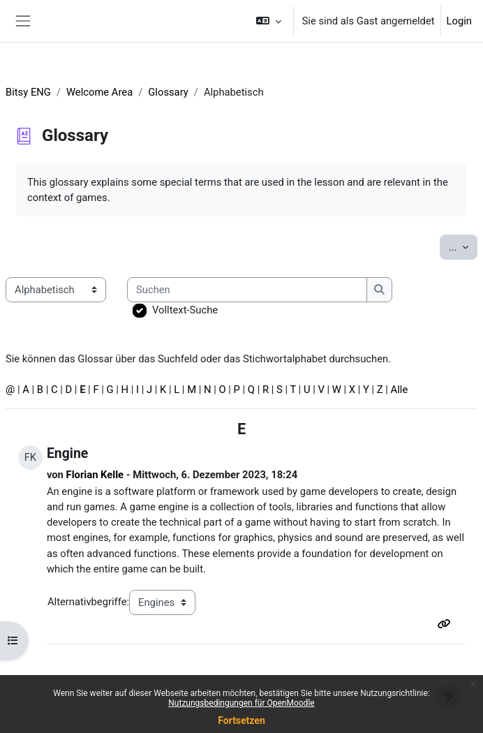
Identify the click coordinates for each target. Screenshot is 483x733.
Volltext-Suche (185, 310)
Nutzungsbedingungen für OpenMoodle (241, 703)
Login (459, 21)
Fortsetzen (241, 720)
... (463, 246)
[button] (268, 21)
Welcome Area (99, 92)
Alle (399, 389)
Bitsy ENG (28, 92)
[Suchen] (247, 289)
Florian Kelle (95, 474)
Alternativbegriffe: (88, 601)
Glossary (168, 92)
